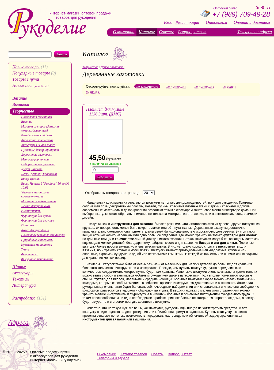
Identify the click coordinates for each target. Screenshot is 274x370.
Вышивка (20, 104)
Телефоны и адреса (254, 31)
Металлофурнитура (35, 159)
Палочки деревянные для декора (43, 235)
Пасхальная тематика (36, 117)
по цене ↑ (229, 86)
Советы (166, 31)
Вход (168, 22)
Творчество (23, 111)
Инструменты (31, 211)
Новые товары (26, 67)
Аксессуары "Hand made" (38, 145)
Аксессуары (22, 273)
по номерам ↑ (176, 86)
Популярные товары (31, 73)
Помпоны (27, 225)
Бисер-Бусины (30, 179)
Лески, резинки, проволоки (39, 174)
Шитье (19, 266)
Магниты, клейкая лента (38, 201)
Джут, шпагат (32, 169)
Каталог (147, 31)
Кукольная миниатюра (36, 244)
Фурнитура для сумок (36, 216)
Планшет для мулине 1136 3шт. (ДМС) (105, 111)
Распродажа (24, 298)
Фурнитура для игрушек (37, 220)
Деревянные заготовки (36, 154)
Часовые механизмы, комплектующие (35, 194)
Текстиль (20, 279)
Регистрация (187, 22)
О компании (123, 31)
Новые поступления (30, 85)
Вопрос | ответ (192, 31)
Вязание (19, 98)
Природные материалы (37, 240)
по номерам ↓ (204, 86)
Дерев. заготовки (112, 67)
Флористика (29, 254)
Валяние (26, 122)
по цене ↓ (93, 92)
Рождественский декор (37, 135)
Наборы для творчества (38, 164)
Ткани (25, 249)
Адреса (18, 322)
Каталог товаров (133, 354)
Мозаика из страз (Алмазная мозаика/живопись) (40, 128)
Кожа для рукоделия (35, 230)
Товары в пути (25, 79)
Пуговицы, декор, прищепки (40, 150)
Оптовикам (216, 22)
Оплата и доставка (252, 22)
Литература (24, 285)
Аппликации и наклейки (37, 140)
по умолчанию (147, 86)
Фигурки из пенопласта (37, 259)
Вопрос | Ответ (180, 354)
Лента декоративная (35, 206)
